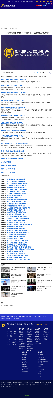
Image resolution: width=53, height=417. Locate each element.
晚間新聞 (21, 336)
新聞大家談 (29, 331)
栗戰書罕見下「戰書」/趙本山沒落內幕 (18, 218)
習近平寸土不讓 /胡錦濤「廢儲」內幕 (17, 241)
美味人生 (24, 361)
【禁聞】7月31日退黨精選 (8, 172)
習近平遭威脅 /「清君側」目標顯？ (17, 191)
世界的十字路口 (30, 344)
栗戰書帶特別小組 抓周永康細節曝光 (17, 245)
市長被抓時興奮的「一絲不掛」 (16, 239)
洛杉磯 (15, 316)
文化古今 (37, 341)
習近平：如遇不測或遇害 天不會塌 (16, 202)
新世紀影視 (8, 386)
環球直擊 (21, 332)
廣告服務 (37, 382)
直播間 (31, 324)
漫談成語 (37, 338)
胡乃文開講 (45, 334)
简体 (24, 1)
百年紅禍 (39, 366)
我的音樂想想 (25, 371)
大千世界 (24, 364)
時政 (13, 28)
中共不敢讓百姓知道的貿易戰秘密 (16, 234)
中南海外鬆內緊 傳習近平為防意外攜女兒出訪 (13, 80)
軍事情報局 (29, 341)
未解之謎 (37, 331)
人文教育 (37, 329)
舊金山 (30, 316)
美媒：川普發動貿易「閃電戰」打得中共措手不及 (14, 143)
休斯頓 (23, 316)
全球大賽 (14, 344)
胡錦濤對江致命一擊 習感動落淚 (16, 236)
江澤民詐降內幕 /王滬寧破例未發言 (17, 220)
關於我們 (9, 382)
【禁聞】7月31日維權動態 (8, 169)
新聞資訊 (6, 28)
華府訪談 (21, 341)
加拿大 (11, 316)
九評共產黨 (40, 362)
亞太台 (34, 316)
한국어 (17, 318)
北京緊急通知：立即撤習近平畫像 (16, 212)
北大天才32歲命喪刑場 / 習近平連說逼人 (18, 255)
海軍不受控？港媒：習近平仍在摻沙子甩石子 (13, 130)
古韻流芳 (37, 334)
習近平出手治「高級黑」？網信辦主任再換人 (13, 100)
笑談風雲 (37, 332)
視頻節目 (20, 324)
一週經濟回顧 (22, 343)
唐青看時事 (29, 343)
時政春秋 (29, 336)
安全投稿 (31, 382)
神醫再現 (45, 338)
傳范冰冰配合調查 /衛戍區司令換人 (17, 187)
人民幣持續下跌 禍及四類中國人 (16, 214)
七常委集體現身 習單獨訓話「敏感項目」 (12, 123)
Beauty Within (25, 362)
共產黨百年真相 (41, 357)
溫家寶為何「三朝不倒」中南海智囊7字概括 (19, 247)
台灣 (11, 333)
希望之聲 (28, 384)
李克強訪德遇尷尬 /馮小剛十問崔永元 (17, 216)
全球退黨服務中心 (35, 384)
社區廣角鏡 (21, 344)
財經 (11, 335)
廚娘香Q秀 (24, 366)
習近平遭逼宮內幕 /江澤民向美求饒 (17, 189)
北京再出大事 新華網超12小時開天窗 (17, 193)
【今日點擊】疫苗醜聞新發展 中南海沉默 (12, 158)
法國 (27, 316)
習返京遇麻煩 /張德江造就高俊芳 (16, 179)
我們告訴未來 (40, 354)
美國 (7, 333)
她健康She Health (47, 332)
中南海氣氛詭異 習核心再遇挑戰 (16, 206)
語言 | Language (29, 1)
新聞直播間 (40, 5)
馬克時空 (29, 346)
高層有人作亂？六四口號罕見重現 (16, 204)
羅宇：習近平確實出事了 (14, 197)
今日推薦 (14, 341)
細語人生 (29, 350)
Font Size (46, 72)
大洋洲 (19, 316)
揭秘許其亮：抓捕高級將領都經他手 (17, 230)
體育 (15, 333)
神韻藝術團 (9, 384)
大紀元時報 (16, 384)
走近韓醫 (45, 339)
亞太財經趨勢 (22, 346)
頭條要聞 (8, 339)
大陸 (10, 28)
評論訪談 (29, 329)
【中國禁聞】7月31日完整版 (8, 165)
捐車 (48, 1)
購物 (51, 1)
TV (45, 5)
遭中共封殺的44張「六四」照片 (16, 253)
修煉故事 (39, 374)
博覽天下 (8, 342)
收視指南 (15, 382)
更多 (13, 386)
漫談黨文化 (40, 373)
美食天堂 (24, 359)
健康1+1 (45, 331)
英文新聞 (36, 1)
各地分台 (17, 1)
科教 (11, 336)
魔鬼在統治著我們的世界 (43, 361)
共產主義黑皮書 (41, 369)
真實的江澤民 (40, 364)
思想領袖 (29, 338)
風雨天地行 (40, 368)
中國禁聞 (21, 334)
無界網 (2, 386)
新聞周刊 (21, 339)
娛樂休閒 (24, 352)
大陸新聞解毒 (30, 348)
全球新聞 (21, 331)
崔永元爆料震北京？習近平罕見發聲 (17, 243)
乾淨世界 (22, 384)
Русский (8, 318)
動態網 (46, 384)
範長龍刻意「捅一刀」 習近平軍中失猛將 (18, 259)
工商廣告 (39, 376)
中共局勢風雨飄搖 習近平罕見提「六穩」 (12, 136)
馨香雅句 (37, 336)
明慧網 (42, 384)
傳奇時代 (39, 355)
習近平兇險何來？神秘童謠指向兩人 (17, 199)
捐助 (44, 1)
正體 (21, 1)
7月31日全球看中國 (6, 162)
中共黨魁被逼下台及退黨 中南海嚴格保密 (18, 208)
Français (3, 318)
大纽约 (7, 316)
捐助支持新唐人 (40, 324)
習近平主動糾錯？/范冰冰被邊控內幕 (17, 183)
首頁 (2, 28)
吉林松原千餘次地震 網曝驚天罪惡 (16, 257)
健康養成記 (45, 336)
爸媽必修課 (37, 339)
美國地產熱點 (38, 343)
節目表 (26, 324)
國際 (7, 331)
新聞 (9, 329)
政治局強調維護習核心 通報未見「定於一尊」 (13, 115)
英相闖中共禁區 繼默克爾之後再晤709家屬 (12, 151)
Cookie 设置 (26, 395)
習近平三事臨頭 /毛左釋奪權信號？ (17, 181)
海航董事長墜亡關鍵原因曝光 (15, 226)
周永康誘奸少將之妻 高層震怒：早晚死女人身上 (20, 249)
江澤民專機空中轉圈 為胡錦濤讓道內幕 (18, 232)
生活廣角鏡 (24, 354)
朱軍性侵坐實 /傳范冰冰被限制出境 (17, 185)
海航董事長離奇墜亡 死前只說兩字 (16, 228)
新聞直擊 (21, 338)
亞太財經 (21, 348)
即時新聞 (8, 341)
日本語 (13, 318)
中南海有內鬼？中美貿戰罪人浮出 (16, 222)
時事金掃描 (29, 334)
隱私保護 (20, 382)
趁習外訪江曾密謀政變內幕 (14, 195)
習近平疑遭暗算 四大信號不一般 (16, 210)
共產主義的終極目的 (42, 359)
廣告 (41, 1)
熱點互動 (29, 332)
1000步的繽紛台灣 (25, 368)
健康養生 (45, 329)
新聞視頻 (21, 329)
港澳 (11, 331)
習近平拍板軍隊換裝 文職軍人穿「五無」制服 (13, 93)
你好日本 (24, 355)
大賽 (13, 1)
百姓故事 (39, 371)
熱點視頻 (14, 339)
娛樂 (15, 331)
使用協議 (26, 382)
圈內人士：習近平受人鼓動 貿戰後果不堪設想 (19, 224)
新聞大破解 (29, 339)
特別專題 (40, 352)
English (44, 316)
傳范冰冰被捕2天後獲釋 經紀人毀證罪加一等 (13, 108)
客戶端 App (48, 382)
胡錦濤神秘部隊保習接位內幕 (15, 251)
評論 (7, 335)
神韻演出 (8, 344)
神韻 (9, 1)
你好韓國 (24, 357)
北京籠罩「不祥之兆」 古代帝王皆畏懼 (11, 85)
